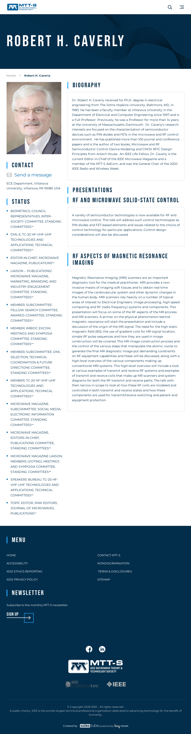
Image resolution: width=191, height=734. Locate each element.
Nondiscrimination (113, 563)
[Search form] (170, 7)
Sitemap (103, 579)
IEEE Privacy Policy (22, 579)
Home (11, 75)
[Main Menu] (181, 7)
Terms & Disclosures (114, 571)
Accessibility (17, 563)
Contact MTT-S (108, 555)
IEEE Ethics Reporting (24, 571)
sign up (13, 614)
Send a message (29, 175)
